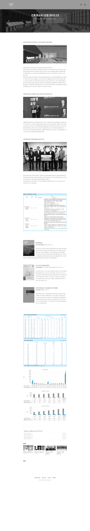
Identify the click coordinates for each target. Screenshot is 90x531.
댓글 (24, 461)
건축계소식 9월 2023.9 (27, 438)
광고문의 (54, 477)
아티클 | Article (26, 431)
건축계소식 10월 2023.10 (28, 437)
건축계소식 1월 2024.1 (27, 434)
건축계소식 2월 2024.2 (27, 433)
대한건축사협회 (37, 477)
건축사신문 (44, 477)
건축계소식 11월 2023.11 (28, 436)
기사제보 (49, 477)
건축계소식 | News (33, 431)
